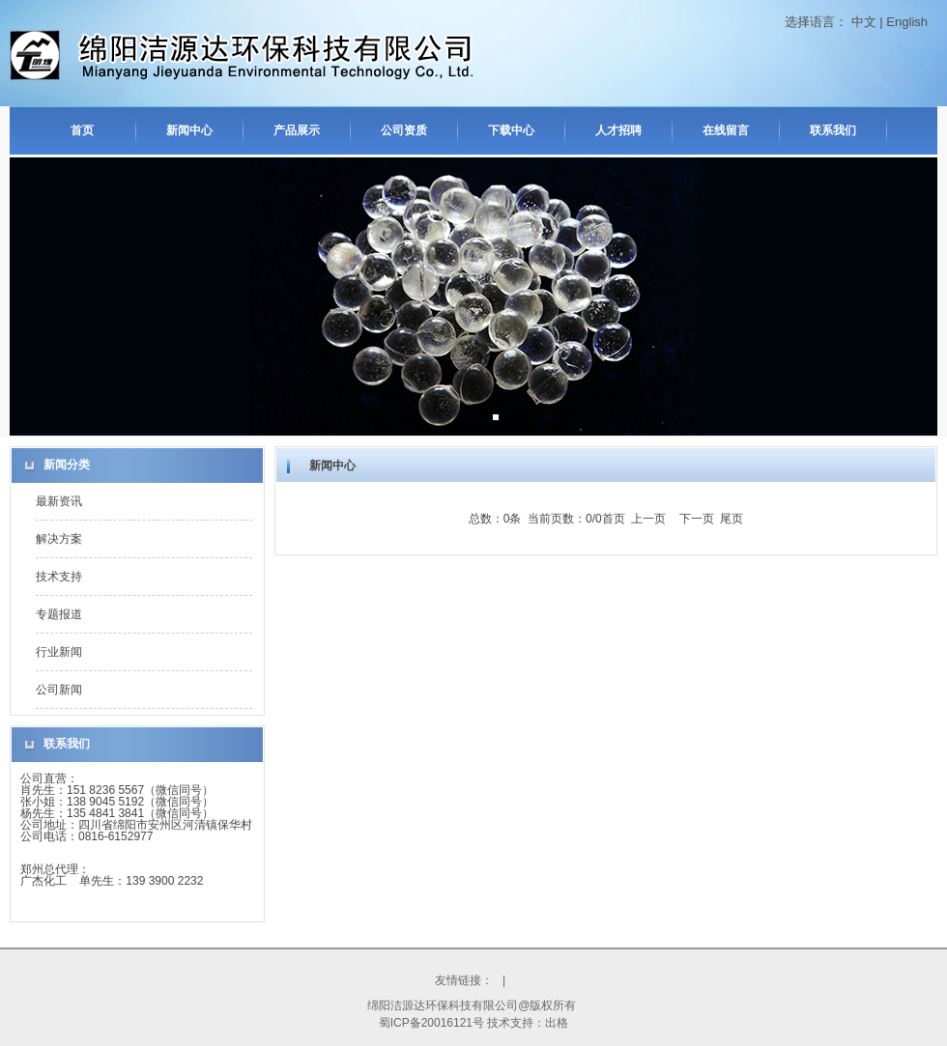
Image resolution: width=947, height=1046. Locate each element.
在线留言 (726, 130)
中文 (863, 21)
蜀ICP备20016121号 (431, 1023)
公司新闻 (59, 689)
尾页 (731, 518)
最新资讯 (59, 501)
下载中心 (511, 130)
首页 (82, 130)
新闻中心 (189, 130)
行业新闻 (59, 652)
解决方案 (59, 539)
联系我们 (833, 130)
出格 (556, 1023)
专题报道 (59, 614)
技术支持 (59, 576)
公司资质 (404, 130)
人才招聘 (618, 130)
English (907, 21)
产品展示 (296, 130)
